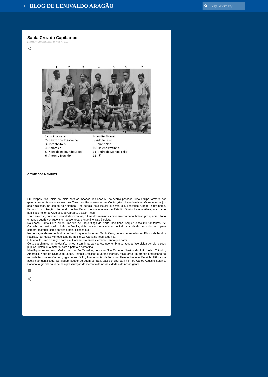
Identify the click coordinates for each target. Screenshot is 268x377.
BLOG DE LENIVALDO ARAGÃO (72, 6)
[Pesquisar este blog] (227, 6)
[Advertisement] (97, 345)
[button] (29, 49)
